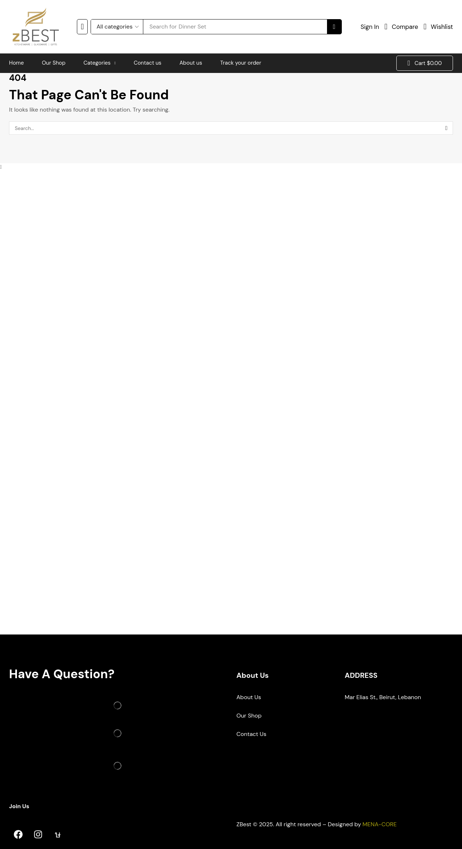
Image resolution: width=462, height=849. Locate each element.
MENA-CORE (379, 824)
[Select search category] (117, 27)
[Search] (334, 27)
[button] (82, 26)
